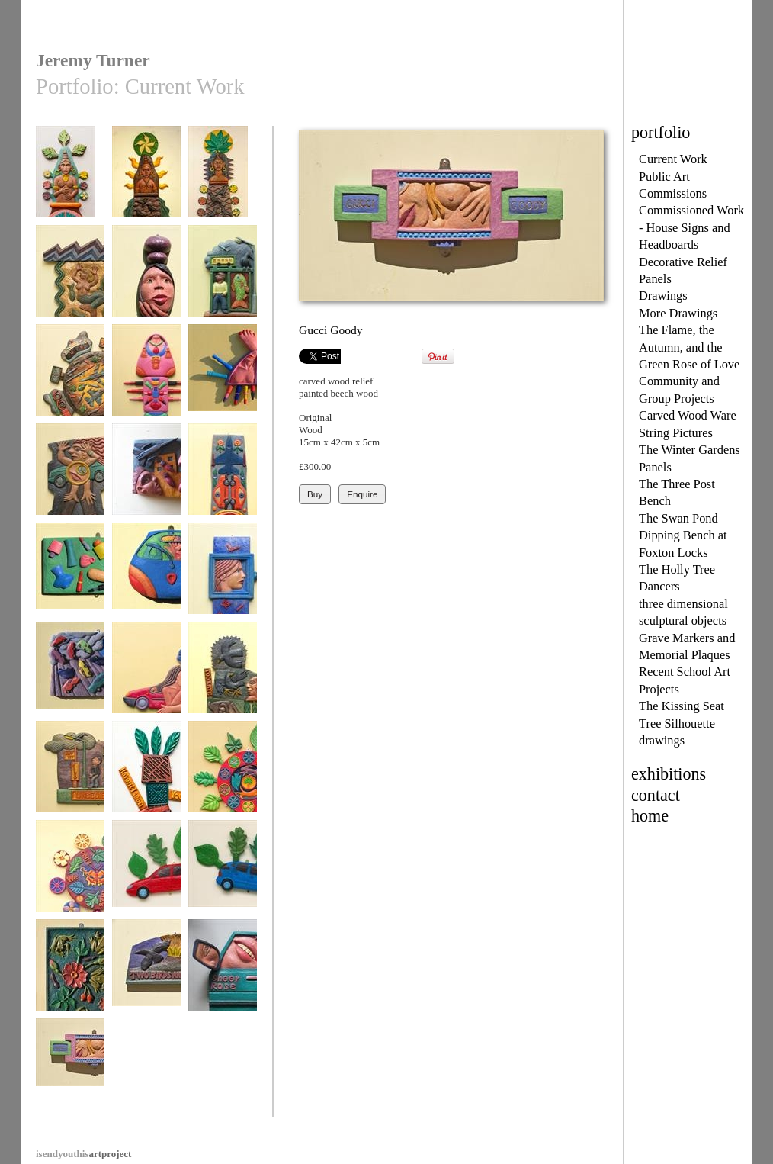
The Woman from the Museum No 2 (146, 184)
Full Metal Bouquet (222, 481)
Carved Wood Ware (687, 415)
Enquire (362, 494)
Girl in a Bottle (146, 278)
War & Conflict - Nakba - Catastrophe (70, 388)
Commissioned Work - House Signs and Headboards (691, 227)
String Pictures (676, 433)
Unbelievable (70, 774)
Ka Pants (146, 576)
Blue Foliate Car (222, 873)
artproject (83, 1153)
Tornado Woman (146, 675)
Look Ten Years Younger (70, 581)
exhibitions (668, 773)
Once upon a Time (222, 576)
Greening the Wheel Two (222, 779)
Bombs (146, 476)
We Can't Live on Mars (70, 878)
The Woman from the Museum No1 (222, 184)
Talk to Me (222, 278)
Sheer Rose (222, 972)
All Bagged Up (146, 377)
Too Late (222, 675)
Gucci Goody (70, 1071)
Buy (314, 494)
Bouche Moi (222, 377)
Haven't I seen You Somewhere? (146, 779)
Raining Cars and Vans (70, 680)
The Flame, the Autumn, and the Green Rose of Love (689, 347)
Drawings (663, 295)
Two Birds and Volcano (146, 977)
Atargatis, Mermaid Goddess (70, 283)
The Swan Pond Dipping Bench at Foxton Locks (683, 535)
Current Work (673, 159)
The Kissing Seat (681, 706)
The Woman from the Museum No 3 (70, 184)
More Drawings (678, 313)
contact (655, 795)
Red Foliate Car (146, 873)
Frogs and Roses (70, 972)
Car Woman (70, 476)
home (650, 815)
